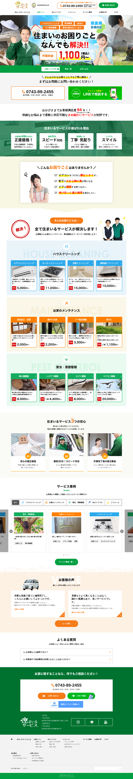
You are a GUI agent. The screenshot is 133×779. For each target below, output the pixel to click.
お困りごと (41, 12)
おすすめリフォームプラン (72, 744)
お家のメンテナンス (56, 502)
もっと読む (66, 623)
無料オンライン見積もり (70, 704)
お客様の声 (103, 12)
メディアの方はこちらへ (20, 758)
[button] (11, 531)
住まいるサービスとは (22, 12)
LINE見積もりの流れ (38, 760)
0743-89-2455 (73, 5)
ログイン (25, 768)
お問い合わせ (110, 5)
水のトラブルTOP (54, 741)
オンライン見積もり (38, 758)
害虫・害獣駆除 (78, 502)
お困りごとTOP (51, 69)
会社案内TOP (17, 755)
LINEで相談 (81, 696)
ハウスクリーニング (33, 502)
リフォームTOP (69, 741)
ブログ (116, 12)
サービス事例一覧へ (66, 562)
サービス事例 (87, 12)
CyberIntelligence (70, 776)
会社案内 (14, 753)
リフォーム (72, 12)
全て (15, 502)
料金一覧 (68, 69)
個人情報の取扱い (16, 768)
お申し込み (84, 69)
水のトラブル (56, 12)
